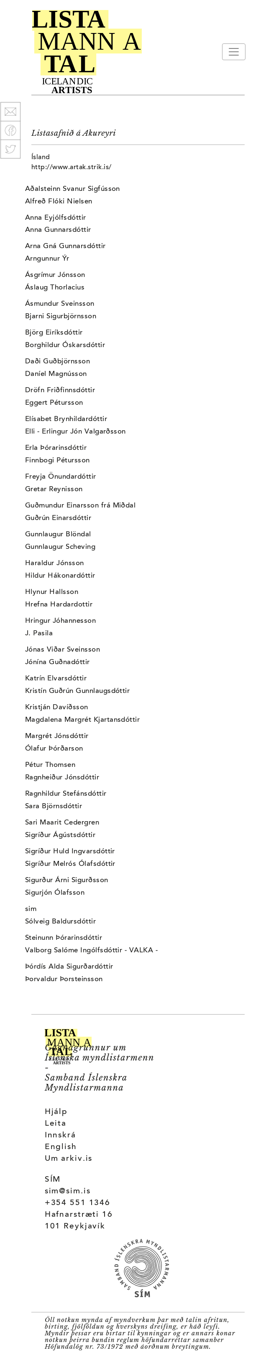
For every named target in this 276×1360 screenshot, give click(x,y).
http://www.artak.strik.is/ (71, 167)
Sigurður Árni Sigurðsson (66, 880)
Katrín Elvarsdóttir (56, 679)
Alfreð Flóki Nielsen (58, 202)
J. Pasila (39, 633)
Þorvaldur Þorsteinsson (64, 979)
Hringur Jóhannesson (60, 621)
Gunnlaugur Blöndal (58, 534)
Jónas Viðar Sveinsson (62, 650)
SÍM (53, 1180)
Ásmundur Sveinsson (60, 304)
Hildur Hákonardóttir (60, 576)
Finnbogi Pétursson (57, 460)
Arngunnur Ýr (47, 259)
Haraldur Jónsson (54, 563)
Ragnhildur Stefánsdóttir (66, 794)
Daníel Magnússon (56, 374)
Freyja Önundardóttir (60, 477)
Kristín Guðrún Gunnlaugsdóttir (77, 691)
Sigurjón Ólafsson (54, 893)
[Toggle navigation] (233, 51)
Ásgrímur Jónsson (55, 275)
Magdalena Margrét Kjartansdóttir (82, 720)
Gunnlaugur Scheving (60, 547)
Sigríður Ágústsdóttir (60, 835)
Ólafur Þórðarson (54, 749)
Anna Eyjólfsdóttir (55, 218)
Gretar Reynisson (54, 489)
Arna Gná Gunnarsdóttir (65, 246)
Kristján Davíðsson (56, 707)
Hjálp (56, 1112)
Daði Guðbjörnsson (57, 361)
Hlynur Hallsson (51, 592)
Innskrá (60, 1135)
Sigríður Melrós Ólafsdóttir (70, 864)
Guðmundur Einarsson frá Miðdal (80, 506)
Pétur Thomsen (50, 765)
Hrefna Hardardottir (58, 605)
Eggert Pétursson (54, 403)
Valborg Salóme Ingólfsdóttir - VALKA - (91, 950)
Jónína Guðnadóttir (57, 662)
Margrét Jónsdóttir (57, 736)
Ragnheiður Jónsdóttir (62, 777)
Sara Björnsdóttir (53, 806)
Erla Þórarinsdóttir (56, 448)
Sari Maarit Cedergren (62, 823)
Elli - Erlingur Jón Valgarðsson (75, 432)
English (61, 1147)
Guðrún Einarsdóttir (58, 518)
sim (30, 909)
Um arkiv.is (69, 1159)
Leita (55, 1124)
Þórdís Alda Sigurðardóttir (69, 967)
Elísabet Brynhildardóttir (66, 419)
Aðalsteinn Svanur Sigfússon (72, 189)
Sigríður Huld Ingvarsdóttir (70, 851)
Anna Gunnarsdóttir (58, 230)
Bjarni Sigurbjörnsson (60, 316)
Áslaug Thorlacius (54, 288)
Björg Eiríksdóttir (54, 333)
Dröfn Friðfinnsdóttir (60, 390)
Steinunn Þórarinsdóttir (63, 938)
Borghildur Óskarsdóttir (65, 345)
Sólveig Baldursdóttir (60, 922)
